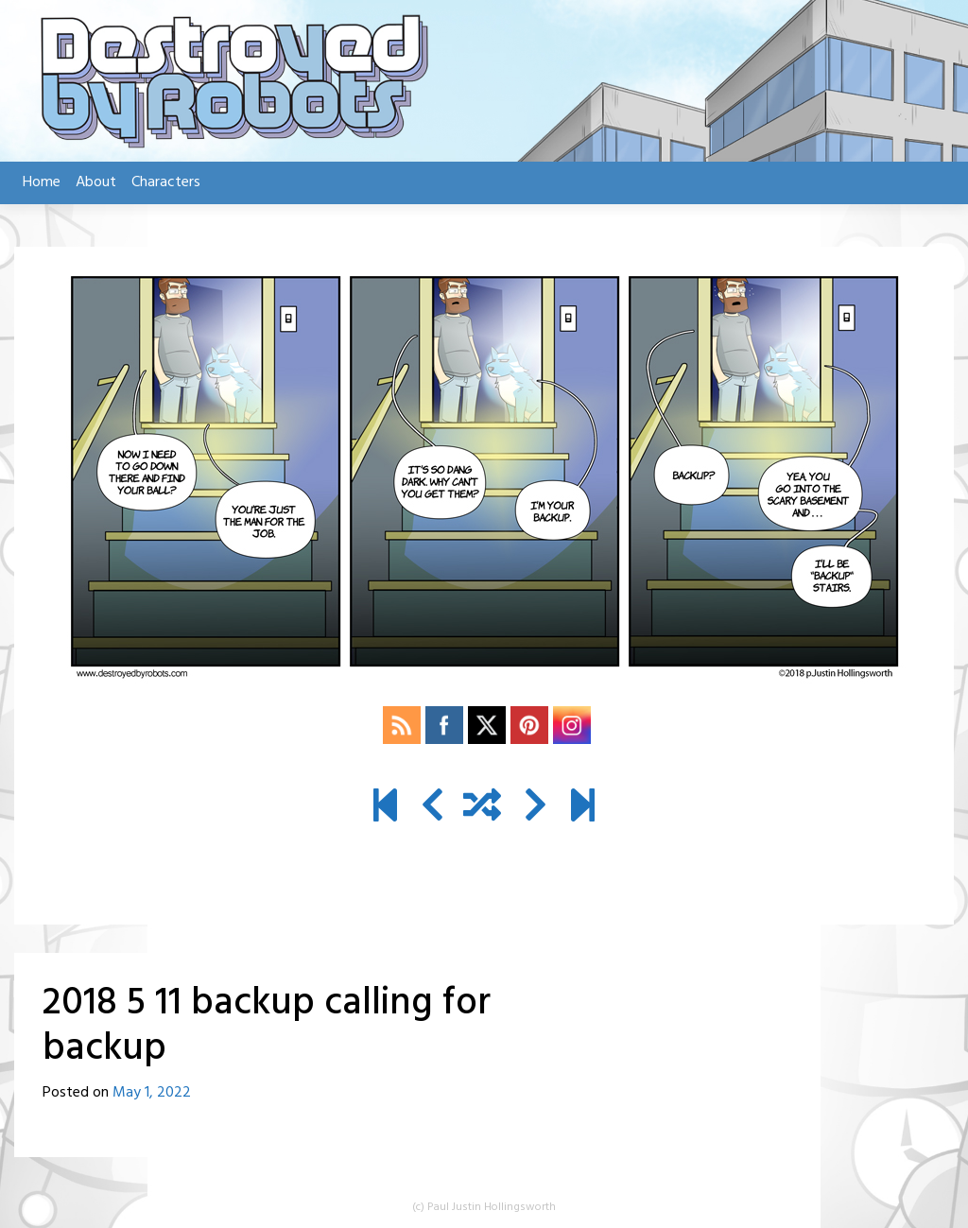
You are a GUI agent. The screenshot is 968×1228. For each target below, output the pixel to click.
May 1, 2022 (151, 1093)
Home (41, 182)
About (96, 182)
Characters (165, 182)
